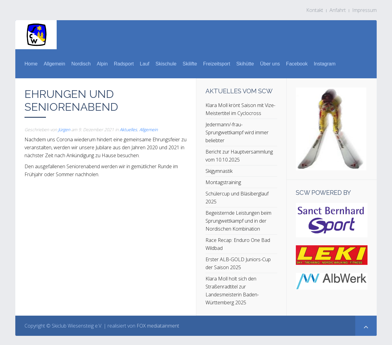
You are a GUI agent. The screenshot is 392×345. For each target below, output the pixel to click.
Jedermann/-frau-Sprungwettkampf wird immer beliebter (237, 132)
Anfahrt (338, 10)
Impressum (364, 10)
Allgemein (54, 63)
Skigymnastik (218, 171)
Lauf (144, 63)
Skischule (166, 63)
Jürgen (64, 129)
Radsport (124, 63)
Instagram (324, 63)
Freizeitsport (216, 63)
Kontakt (314, 10)
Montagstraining (223, 182)
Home (31, 63)
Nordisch (81, 63)
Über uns (270, 63)
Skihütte (245, 63)
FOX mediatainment (158, 325)
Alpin (102, 63)
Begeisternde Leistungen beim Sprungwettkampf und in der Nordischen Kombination (238, 221)
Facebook (296, 63)
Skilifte (190, 63)
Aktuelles (128, 129)
